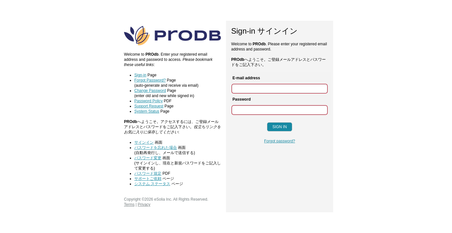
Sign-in (140, 75)
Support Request (148, 106)
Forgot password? (279, 141)
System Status (146, 111)
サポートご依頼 (147, 178)
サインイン (144, 142)
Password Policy (148, 101)
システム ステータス (152, 184)
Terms (129, 204)
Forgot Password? (150, 80)
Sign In (279, 127)
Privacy (144, 204)
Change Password (150, 90)
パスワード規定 (147, 173)
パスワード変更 (147, 158)
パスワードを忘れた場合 (155, 147)
